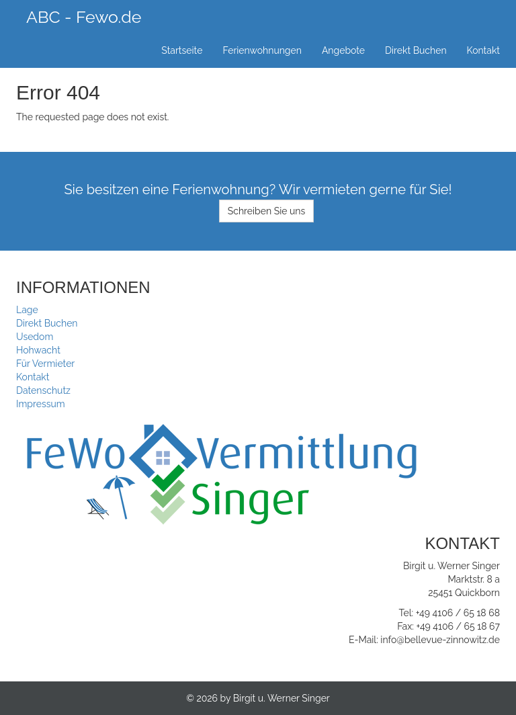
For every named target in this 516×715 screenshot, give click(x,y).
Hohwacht (38, 350)
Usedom (34, 336)
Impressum (40, 403)
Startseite (181, 50)
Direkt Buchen (416, 50)
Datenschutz (43, 390)
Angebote (343, 50)
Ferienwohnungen (262, 50)
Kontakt (483, 50)
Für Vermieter (45, 363)
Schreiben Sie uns (266, 211)
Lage (27, 309)
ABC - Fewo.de (83, 17)
